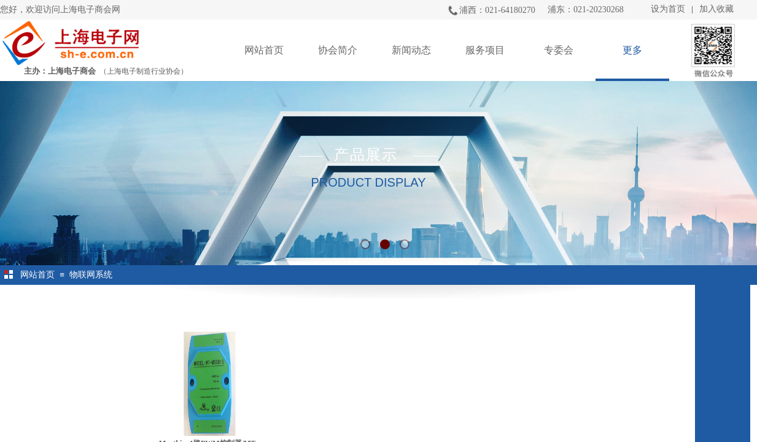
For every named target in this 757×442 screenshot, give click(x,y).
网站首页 (264, 50)
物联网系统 (90, 274)
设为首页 (668, 9)
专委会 (558, 50)
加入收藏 (716, 9)
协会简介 (337, 50)
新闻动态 (411, 50)
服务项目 (485, 50)
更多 (632, 50)
